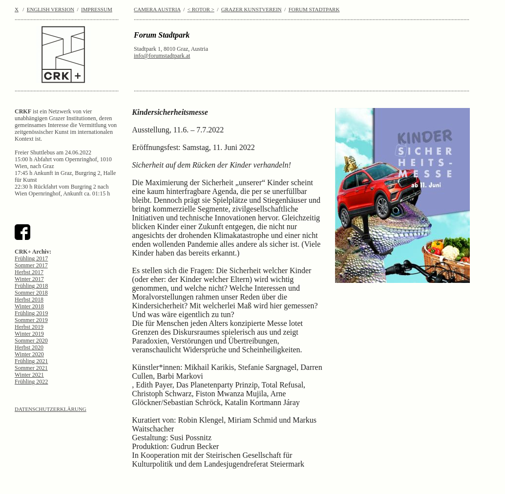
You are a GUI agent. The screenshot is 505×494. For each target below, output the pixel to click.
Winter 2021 (29, 374)
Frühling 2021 (31, 361)
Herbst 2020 (29, 347)
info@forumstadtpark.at (162, 55)
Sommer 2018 (31, 292)
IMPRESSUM (96, 9)
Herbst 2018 (29, 299)
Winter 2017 (29, 279)
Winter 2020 (29, 354)
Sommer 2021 (31, 368)
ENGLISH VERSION (50, 9)
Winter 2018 (29, 306)
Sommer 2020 (31, 340)
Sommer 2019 (31, 320)
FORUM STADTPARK (314, 9)
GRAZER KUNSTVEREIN (251, 9)
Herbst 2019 (29, 326)
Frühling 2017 (31, 258)
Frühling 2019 (31, 313)
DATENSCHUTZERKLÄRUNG (50, 409)
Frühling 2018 (31, 285)
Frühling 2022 (31, 381)
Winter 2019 (29, 333)
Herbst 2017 (29, 272)
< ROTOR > (201, 9)
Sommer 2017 (31, 265)
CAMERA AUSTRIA (157, 9)
